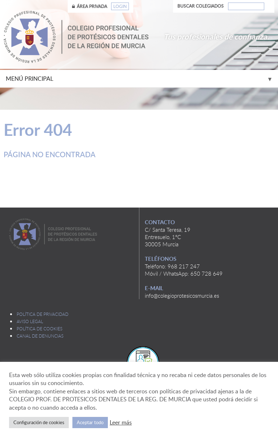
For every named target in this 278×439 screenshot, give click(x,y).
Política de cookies (39, 328)
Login (120, 6)
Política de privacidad (42, 314)
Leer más (121, 422)
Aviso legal (30, 321)
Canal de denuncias (40, 336)
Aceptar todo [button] (90, 422)
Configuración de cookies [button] (38, 422)
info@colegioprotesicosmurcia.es (182, 295)
